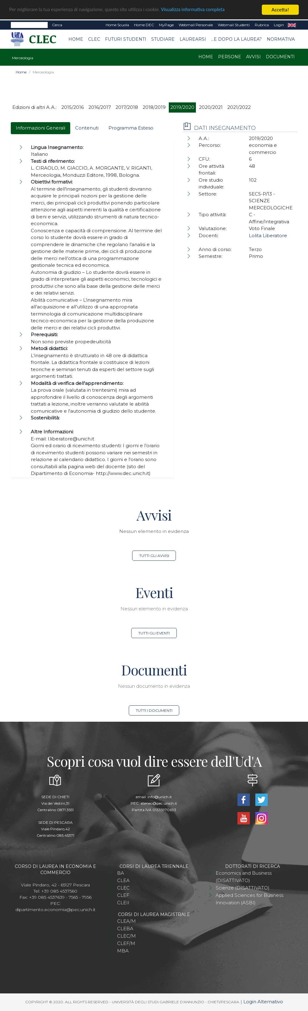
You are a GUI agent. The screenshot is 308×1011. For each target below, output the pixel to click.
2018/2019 (154, 107)
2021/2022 (239, 107)
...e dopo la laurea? (236, 39)
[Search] (29, 25)
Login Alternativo (263, 1002)
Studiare (163, 39)
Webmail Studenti (234, 25)
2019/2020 (182, 107)
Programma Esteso (130, 128)
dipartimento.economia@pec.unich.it (55, 909)
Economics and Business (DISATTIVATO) (244, 876)
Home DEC (144, 25)
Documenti (280, 57)
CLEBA (125, 928)
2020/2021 (211, 107)
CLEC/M (126, 936)
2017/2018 (127, 107)
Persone (229, 57)
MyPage (166, 25)
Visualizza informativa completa (203, 10)
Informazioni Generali (40, 128)
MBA (123, 951)
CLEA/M (126, 921)
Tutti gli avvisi (154, 555)
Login (279, 25)
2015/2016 (72, 107)
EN (291, 25)
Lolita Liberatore (268, 235)
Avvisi (253, 57)
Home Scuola (117, 25)
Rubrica (262, 25)
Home (75, 39)
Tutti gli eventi (154, 633)
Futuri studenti (125, 39)
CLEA (123, 880)
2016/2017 (99, 107)
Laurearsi (193, 39)
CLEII (123, 903)
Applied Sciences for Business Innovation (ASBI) (249, 899)
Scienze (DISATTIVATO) (243, 888)
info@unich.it (160, 796)
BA (120, 873)
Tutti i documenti (154, 710)
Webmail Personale (196, 25)
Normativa (281, 39)
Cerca (57, 25)
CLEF (123, 895)
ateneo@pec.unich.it (158, 803)
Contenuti (87, 128)
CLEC (94, 39)
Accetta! (280, 9)
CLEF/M (126, 943)
